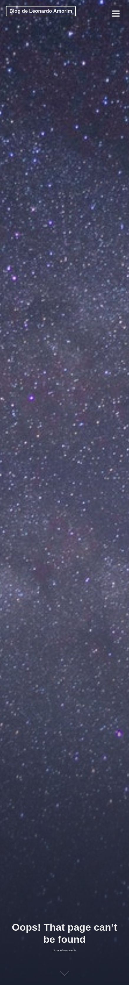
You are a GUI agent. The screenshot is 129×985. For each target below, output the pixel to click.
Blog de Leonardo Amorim (40, 11)
